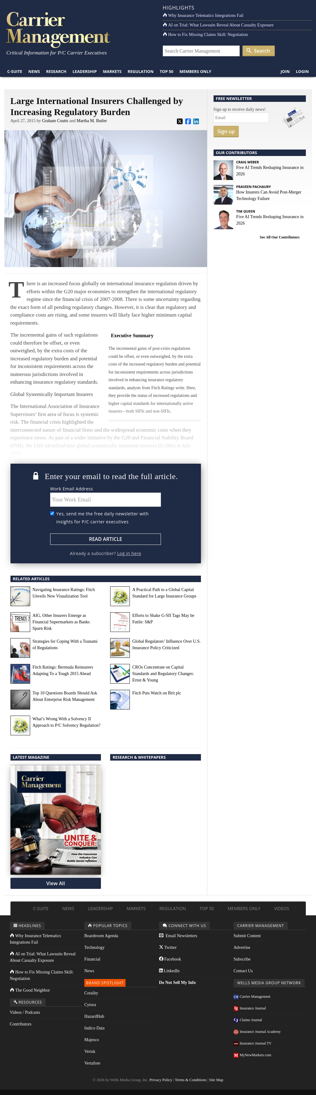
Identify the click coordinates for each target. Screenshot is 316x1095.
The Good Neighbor (30, 990)
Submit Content (247, 935)
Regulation (141, 71)
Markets (112, 71)
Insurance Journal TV (253, 1043)
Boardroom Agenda (101, 935)
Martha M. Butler (92, 120)
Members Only (195, 71)
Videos (281, 908)
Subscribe (242, 959)
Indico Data (94, 1028)
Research (56, 71)
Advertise (242, 947)
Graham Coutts (55, 120)
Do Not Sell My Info (177, 982)
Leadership (85, 71)
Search (258, 50)
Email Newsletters (178, 935)
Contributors (21, 1024)
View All (55, 883)
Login (302, 71)
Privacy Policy (161, 1080)
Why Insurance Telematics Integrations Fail (203, 15)
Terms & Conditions (190, 1080)
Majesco (91, 1039)
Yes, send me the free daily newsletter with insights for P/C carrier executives (102, 518)
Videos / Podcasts (25, 1012)
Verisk (89, 1051)
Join (285, 71)
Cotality (91, 993)
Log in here (129, 553)
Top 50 (166, 71)
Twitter (168, 947)
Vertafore (92, 1063)
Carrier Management (252, 996)
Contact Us (243, 971)
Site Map (216, 1080)
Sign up (226, 131)
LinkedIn (169, 971)
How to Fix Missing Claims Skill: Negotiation (205, 34)
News (34, 71)
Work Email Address (71, 489)
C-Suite (14, 71)
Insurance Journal (250, 1008)
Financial (92, 959)
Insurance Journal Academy (257, 1031)
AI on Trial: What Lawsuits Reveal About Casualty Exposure (218, 25)
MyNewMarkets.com (252, 1055)
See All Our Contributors (279, 237)
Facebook (170, 959)
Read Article (105, 539)
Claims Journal (248, 1020)
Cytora (90, 1004)
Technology (94, 947)
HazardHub (94, 1016)
